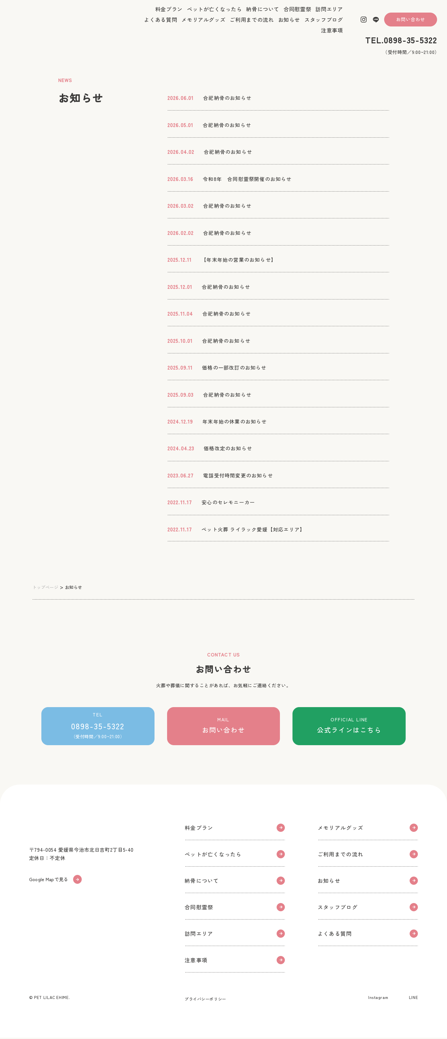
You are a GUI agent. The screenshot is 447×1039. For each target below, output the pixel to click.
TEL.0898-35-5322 (401, 45)
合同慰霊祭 (297, 14)
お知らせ (289, 25)
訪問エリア (329, 14)
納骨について (262, 14)
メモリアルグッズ (203, 25)
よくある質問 (160, 25)
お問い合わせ (410, 24)
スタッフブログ (323, 25)
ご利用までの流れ (252, 25)
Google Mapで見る (57, 881)
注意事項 (332, 35)
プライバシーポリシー (205, 1000)
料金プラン (169, 14)
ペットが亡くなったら (214, 14)
